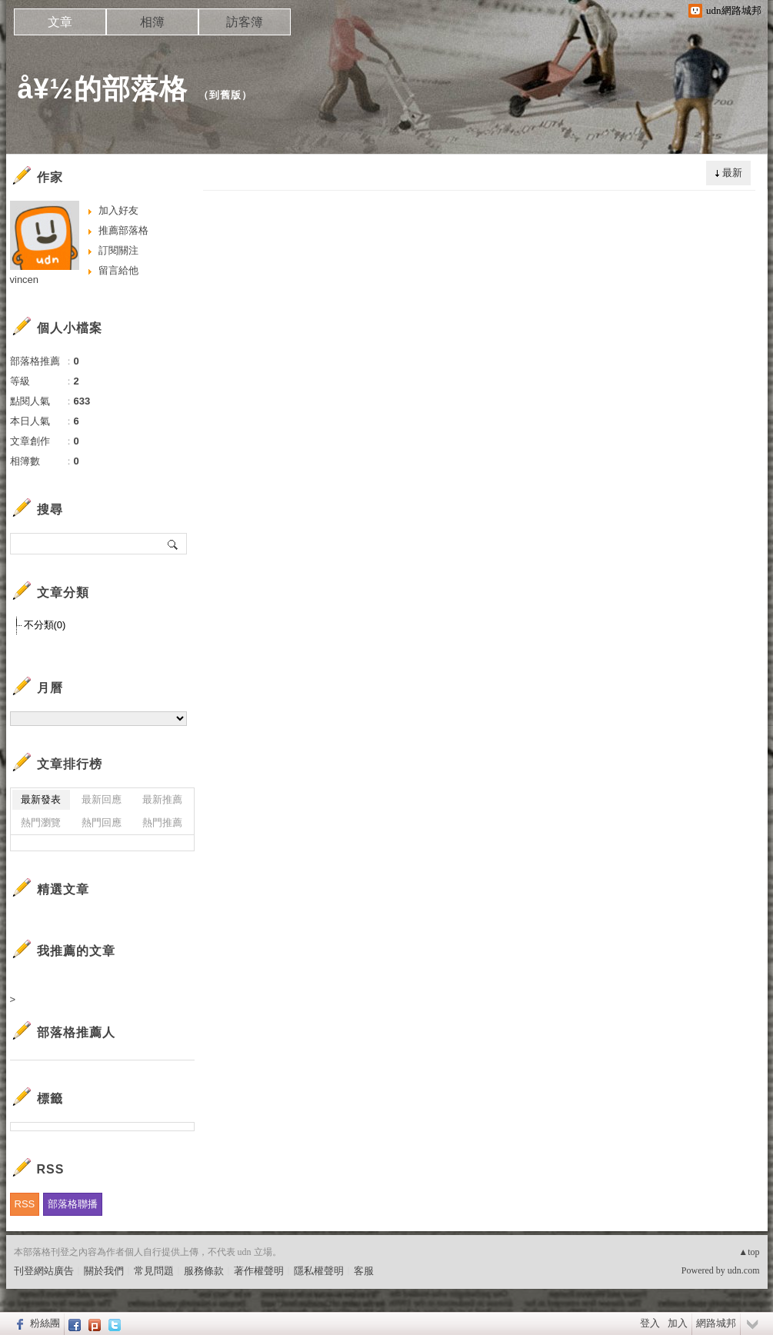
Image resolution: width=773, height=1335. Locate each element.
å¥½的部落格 (103, 89)
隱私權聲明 (319, 1271)
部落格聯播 (73, 1204)
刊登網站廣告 (44, 1271)
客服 (364, 1271)
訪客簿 (244, 21)
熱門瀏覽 (41, 822)
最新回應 (102, 799)
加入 (678, 1323)
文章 (60, 21)
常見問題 (154, 1271)
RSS (25, 1204)
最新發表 (41, 799)
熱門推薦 (162, 822)
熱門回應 (102, 822)
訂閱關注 (118, 250)
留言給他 (118, 270)
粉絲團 (45, 1323)
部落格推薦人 (76, 1032)
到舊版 (225, 95)
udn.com (744, 1270)
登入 (650, 1323)
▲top (748, 1252)
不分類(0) (45, 625)
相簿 (152, 21)
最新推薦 (162, 799)
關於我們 (104, 1271)
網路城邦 (716, 1323)
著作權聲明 (259, 1271)
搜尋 (173, 543)
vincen (24, 279)
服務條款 (204, 1271)
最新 (732, 172)
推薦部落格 (123, 230)
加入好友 (118, 210)
